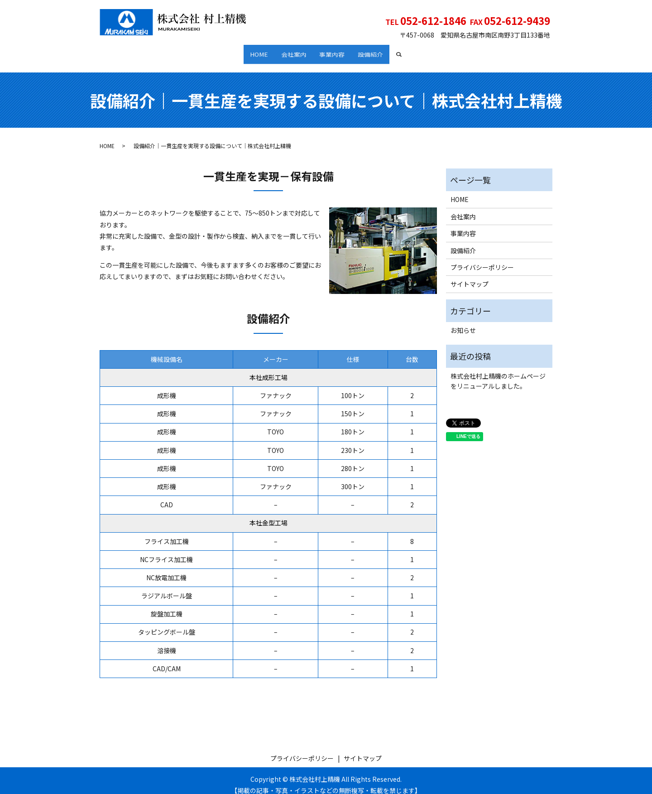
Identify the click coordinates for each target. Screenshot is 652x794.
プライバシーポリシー (482, 258)
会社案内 (290, 51)
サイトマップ (470, 275)
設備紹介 (379, 51)
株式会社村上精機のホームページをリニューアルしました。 (498, 372)
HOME (250, 51)
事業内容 (335, 51)
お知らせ (463, 321)
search (416, 51)
